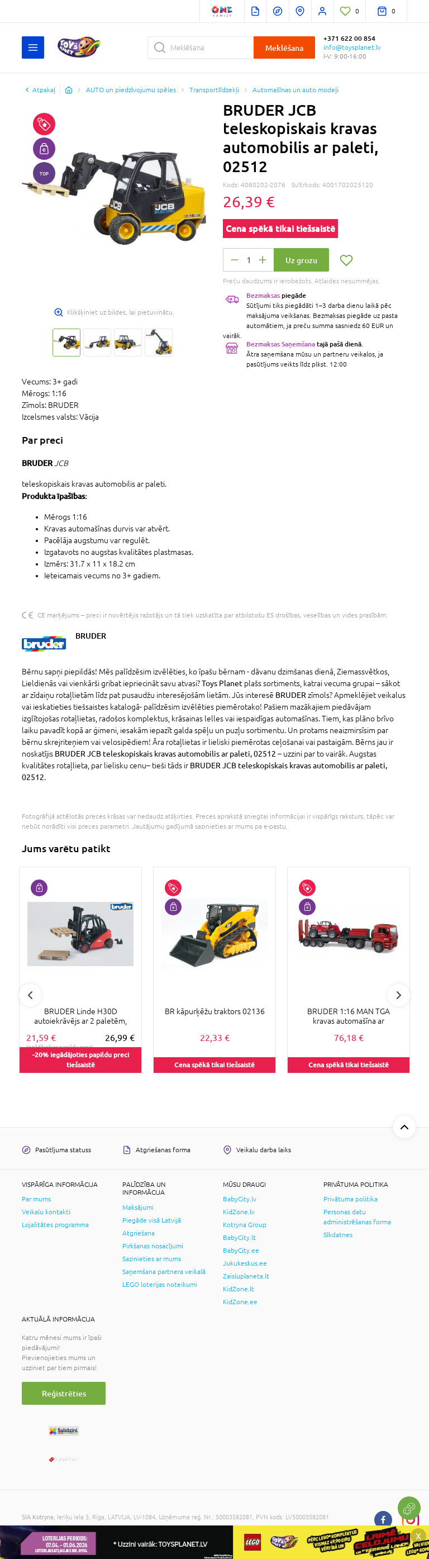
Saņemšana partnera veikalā (164, 1272)
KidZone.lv (239, 1212)
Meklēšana (284, 48)
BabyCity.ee (241, 1250)
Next (399, 995)
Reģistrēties (64, 1393)
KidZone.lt (238, 1289)
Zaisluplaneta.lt (246, 1276)
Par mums (36, 1199)
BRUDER (90, 635)
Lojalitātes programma (55, 1225)
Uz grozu (301, 260)
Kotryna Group (244, 1225)
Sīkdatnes (337, 1235)
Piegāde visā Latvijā (151, 1220)
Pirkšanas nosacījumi (152, 1246)
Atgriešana (138, 1233)
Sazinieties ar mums (151, 1259)
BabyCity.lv (239, 1199)
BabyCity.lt (239, 1238)
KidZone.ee (240, 1302)
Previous (30, 995)
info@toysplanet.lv (352, 47)
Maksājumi (138, 1207)
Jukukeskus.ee (245, 1263)
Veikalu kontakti (46, 1212)
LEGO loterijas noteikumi (159, 1285)
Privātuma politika (350, 1199)
